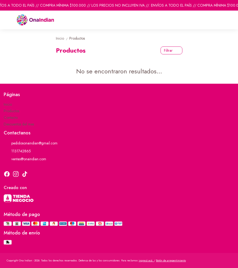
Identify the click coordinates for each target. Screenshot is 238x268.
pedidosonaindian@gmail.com (30, 143)
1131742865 (17, 151)
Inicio (62, 38)
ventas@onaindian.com (25, 159)
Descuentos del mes (19, 124)
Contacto (11, 117)
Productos (77, 38)
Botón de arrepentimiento (171, 260)
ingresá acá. (146, 260)
